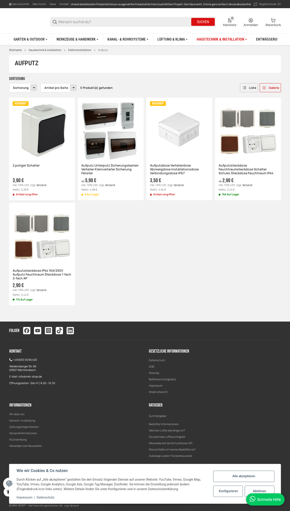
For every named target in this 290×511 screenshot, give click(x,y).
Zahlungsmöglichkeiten (24, 427)
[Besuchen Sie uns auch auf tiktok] (59, 330)
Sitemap (154, 373)
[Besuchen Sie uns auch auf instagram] (48, 330)
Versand (41, 185)
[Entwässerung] (269, 39)
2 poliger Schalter (26, 165)
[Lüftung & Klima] (172, 39)
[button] (249, 87)
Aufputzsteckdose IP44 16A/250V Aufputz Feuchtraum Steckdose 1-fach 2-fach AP (42, 274)
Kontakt (64, 4)
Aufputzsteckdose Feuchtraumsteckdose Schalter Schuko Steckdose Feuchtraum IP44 (246, 169)
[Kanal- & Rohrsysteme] (128, 39)
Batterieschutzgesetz (162, 379)
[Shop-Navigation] (19, 4)
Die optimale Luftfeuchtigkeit (167, 437)
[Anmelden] (251, 22)
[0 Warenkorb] (273, 22)
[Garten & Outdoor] (30, 39)
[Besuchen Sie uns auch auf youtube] (37, 330)
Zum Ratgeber (158, 416)
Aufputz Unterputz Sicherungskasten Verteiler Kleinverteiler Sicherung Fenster (110, 169)
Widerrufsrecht (158, 392)
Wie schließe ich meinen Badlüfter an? (172, 449)
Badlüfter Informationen (164, 424)
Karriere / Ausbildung (22, 420)
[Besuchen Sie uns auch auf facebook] (26, 330)
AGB (151, 366)
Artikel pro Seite (56, 87)
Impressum (155, 385)
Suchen (203, 22)
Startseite (15, 50)
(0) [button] (267, 4)
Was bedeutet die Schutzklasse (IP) (171, 443)
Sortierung (21, 87)
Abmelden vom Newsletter (25, 446)
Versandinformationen (23, 433)
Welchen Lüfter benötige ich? (167, 430)
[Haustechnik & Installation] (221, 39)
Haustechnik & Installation (45, 50)
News (53, 4)
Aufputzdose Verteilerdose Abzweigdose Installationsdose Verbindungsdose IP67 (174, 169)
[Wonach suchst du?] (124, 22)
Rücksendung (18, 439)
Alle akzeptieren (243, 476)
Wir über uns (16, 414)
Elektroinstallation (79, 50)
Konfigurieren (228, 491)
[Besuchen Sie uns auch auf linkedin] (70, 330)
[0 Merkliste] (229, 22)
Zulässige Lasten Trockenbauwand (170, 456)
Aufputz (103, 50)
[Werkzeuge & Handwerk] (77, 39)
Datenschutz (157, 360)
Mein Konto (39, 4)
